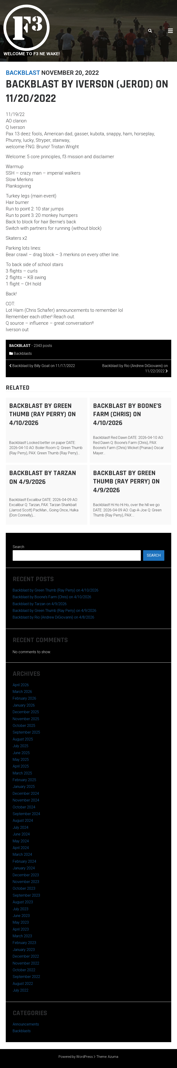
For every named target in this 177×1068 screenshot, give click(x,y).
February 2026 (24, 698)
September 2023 (26, 895)
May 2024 (21, 841)
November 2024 (26, 800)
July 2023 (20, 909)
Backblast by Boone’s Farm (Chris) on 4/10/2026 (127, 414)
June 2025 (21, 753)
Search (18, 547)
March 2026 (22, 691)
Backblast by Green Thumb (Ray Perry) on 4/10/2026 (42, 414)
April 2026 (21, 685)
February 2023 (24, 943)
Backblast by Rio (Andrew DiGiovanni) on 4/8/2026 (53, 617)
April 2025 (21, 766)
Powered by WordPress (76, 1057)
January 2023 (24, 949)
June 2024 (21, 834)
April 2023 (21, 929)
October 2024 (24, 807)
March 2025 (22, 773)
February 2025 (24, 780)
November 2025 (26, 719)
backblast (23, 72)
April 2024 (21, 848)
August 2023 (23, 902)
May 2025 (21, 759)
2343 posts (43, 345)
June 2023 (21, 915)
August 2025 (23, 739)
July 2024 (20, 827)
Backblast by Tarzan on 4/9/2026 (42, 477)
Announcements (26, 1024)
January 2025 (24, 786)
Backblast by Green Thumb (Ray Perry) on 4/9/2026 (126, 482)
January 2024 (24, 868)
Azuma (113, 1057)
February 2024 (24, 861)
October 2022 (24, 970)
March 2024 (22, 854)
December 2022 (26, 956)
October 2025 (24, 725)
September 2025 (26, 732)
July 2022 (20, 990)
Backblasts (23, 353)
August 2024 (23, 820)
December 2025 (26, 712)
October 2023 (24, 888)
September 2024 (26, 814)
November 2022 (26, 963)
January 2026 (24, 705)
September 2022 (26, 976)
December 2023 (26, 875)
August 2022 (23, 983)
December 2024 (26, 793)
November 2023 (26, 882)
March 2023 (22, 936)
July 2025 (20, 746)
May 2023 (21, 922)
